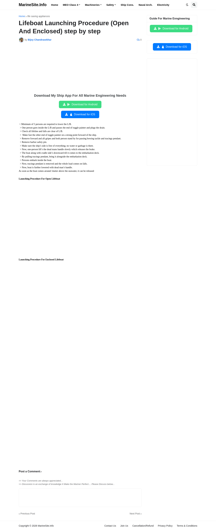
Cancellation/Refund (143, 525)
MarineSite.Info (33, 5)
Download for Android (82, 104)
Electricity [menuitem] (163, 4)
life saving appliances (38, 16)
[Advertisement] (80, 70)
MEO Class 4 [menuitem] (70, 4)
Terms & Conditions (187, 525)
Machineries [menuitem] (92, 4)
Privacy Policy (165, 525)
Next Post (135, 513)
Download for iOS (82, 114)
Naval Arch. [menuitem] (146, 4)
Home (22, 16)
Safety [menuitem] (110, 4)
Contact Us (110, 525)
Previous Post (27, 513)
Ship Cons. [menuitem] (127, 4)
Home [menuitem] (54, 4)
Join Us (124, 525)
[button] (187, 5)
